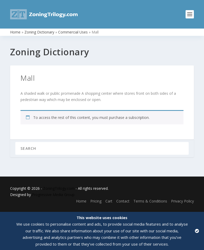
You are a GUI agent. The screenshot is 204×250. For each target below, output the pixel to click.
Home (15, 32)
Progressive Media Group (53, 194)
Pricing (95, 201)
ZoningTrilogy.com (58, 188)
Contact (123, 201)
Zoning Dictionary (39, 32)
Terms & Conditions (150, 201)
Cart (108, 201)
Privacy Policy (182, 201)
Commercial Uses (73, 32)
